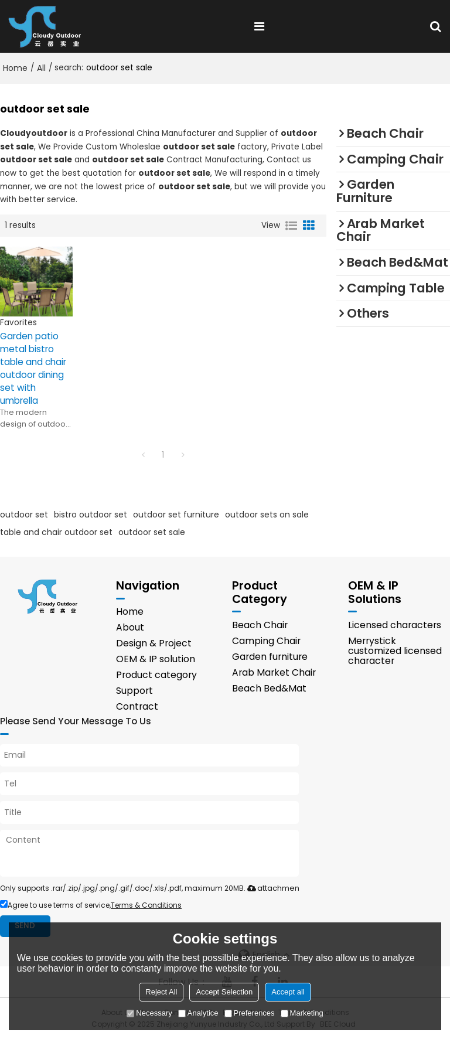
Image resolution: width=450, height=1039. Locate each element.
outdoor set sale (151, 532)
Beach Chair (260, 625)
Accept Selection (224, 991)
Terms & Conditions (146, 905)
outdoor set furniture (176, 514)
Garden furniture (270, 656)
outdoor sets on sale (267, 514)
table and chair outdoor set (56, 532)
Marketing (302, 1013)
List (291, 225)
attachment (272, 888)
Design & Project (154, 643)
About (130, 627)
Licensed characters (394, 625)
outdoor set (24, 514)
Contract (137, 706)
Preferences (249, 1013)
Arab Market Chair (274, 672)
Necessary (149, 1013)
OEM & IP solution (155, 659)
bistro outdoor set (90, 514)
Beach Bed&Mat (269, 688)
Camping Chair (266, 641)
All (41, 68)
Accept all (287, 991)
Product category (156, 675)
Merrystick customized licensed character (395, 650)
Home (15, 68)
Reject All (161, 991)
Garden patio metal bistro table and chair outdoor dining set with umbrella (33, 368)
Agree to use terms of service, (91, 905)
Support (134, 690)
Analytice (198, 1013)
